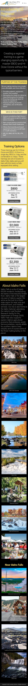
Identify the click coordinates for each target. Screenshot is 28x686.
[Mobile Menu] (24, 3)
